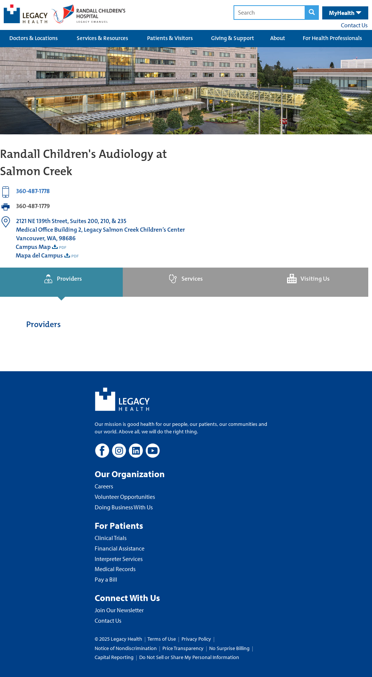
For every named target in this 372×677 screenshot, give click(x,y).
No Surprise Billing (229, 648)
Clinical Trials (110, 538)
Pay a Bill (106, 579)
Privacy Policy (196, 638)
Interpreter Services (119, 558)
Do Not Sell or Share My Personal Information (189, 657)
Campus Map (33, 247)
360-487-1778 (33, 191)
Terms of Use (162, 638)
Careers (104, 486)
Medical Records (115, 569)
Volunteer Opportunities (125, 496)
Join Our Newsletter (119, 610)
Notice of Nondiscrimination (126, 648)
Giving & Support (232, 38)
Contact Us (354, 25)
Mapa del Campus (39, 255)
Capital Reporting (114, 657)
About (277, 38)
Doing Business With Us (124, 507)
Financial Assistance (119, 548)
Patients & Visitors (170, 38)
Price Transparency (183, 648)
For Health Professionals (332, 38)
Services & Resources (102, 38)
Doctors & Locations (33, 38)
